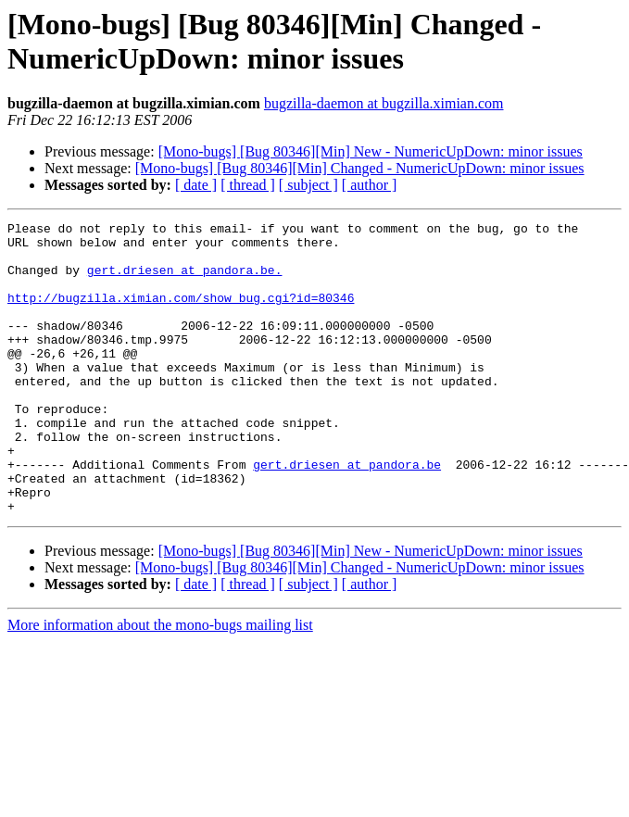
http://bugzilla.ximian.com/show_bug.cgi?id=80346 (180, 314)
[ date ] (196, 185)
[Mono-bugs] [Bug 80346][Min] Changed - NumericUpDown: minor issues (360, 168)
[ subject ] (308, 185)
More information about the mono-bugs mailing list (160, 683)
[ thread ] (247, 185)
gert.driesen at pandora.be (347, 514)
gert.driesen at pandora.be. (185, 280)
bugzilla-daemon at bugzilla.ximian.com (384, 103)
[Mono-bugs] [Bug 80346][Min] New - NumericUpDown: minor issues (370, 151)
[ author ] (369, 185)
